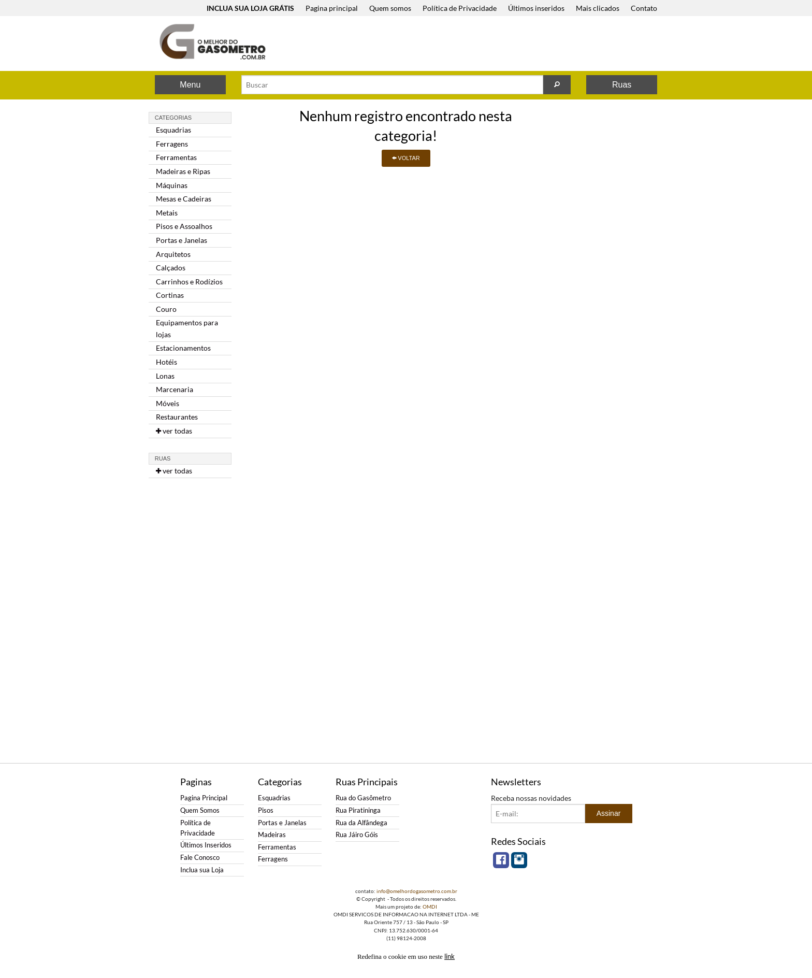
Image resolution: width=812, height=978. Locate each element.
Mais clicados (597, 8)
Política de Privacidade (460, 8)
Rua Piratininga (358, 810)
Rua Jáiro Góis (357, 835)
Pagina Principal (203, 798)
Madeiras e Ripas (183, 171)
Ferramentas (176, 157)
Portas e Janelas (181, 240)
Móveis (167, 403)
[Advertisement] (472, 44)
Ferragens (172, 143)
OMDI (430, 906)
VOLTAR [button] (405, 158)
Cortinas (170, 295)
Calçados (170, 267)
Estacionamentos (183, 347)
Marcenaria (174, 389)
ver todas (174, 430)
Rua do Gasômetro (363, 798)
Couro (166, 309)
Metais (167, 212)
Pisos (265, 810)
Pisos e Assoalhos (184, 226)
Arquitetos (173, 254)
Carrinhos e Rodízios (189, 281)
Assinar (609, 813)
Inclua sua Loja (202, 870)
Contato (644, 8)
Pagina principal (332, 8)
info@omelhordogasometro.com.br (416, 891)
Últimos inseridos (536, 8)
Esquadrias (173, 129)
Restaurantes (177, 416)
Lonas (165, 375)
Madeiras (272, 835)
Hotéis (166, 361)
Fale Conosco (200, 857)
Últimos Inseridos (205, 845)
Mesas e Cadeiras (183, 198)
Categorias (173, 117)
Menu (190, 84)
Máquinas (171, 185)
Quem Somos (200, 810)
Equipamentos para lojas (187, 328)
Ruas (621, 84)
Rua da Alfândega (361, 823)
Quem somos (390, 8)
